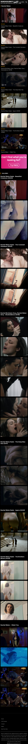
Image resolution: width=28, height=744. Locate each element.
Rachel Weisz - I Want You (8, 152)
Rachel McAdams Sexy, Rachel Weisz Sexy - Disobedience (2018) (13, 314)
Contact (3, 723)
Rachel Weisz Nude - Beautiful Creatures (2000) (11, 177)
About (2, 718)
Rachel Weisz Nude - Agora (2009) (10, 111)
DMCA (2, 726)
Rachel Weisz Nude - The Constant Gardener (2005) (13, 245)
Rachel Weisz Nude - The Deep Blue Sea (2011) (13, 442)
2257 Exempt (4, 721)
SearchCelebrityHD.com (15, 743)
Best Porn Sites (4, 729)
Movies (3, 24)
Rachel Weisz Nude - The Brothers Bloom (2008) (12, 557)
